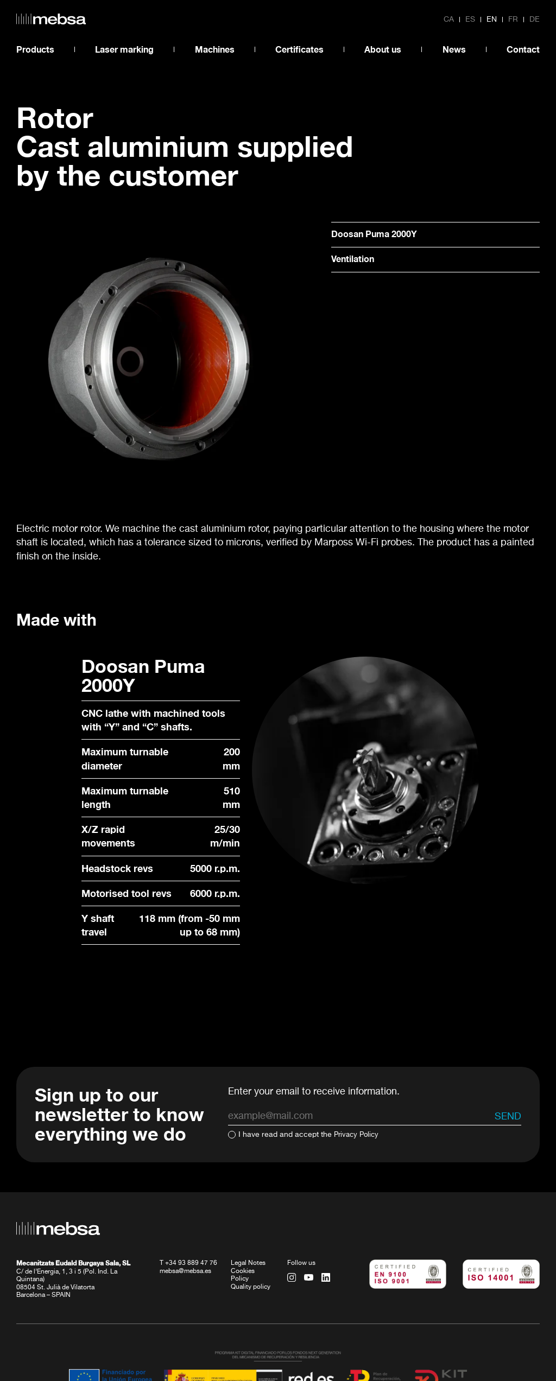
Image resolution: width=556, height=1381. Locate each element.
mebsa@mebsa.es (185, 1210)
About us (382, 49)
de (534, 19)
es (470, 19)
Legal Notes (248, 1203)
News (454, 49)
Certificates (299, 49)
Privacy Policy (358, 1074)
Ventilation (355, 260)
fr (513, 19)
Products (35, 49)
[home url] (51, 19)
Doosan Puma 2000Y (379, 234)
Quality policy (250, 1226)
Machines (215, 49)
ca (449, 19)
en (491, 19)
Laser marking (124, 49)
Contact (523, 49)
